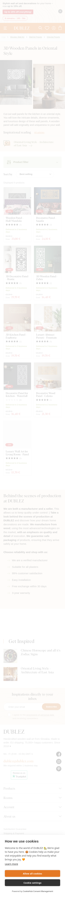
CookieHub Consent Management (38, 891)
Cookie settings (32, 882)
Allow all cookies (32, 873)
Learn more (11, 864)
